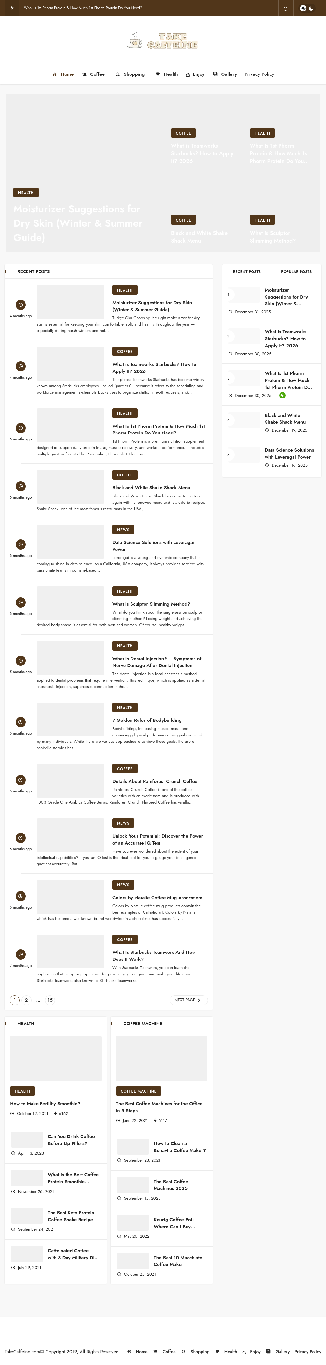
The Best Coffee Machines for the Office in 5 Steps (159, 1107)
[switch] (307, 8)
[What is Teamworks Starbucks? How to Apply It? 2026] (202, 133)
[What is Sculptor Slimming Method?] (281, 213)
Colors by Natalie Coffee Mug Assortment (157, 897)
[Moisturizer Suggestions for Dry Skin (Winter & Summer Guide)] (84, 173)
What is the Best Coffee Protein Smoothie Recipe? (73, 1181)
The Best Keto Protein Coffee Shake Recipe (71, 1216)
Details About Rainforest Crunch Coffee (154, 781)
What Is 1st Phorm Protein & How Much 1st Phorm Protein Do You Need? (83, 8)
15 (50, 999)
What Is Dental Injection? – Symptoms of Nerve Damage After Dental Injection (156, 662)
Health (166, 74)
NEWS (123, 530)
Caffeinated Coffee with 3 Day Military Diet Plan (73, 1257)
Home (63, 74)
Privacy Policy (259, 74)
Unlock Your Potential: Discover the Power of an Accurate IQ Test (157, 839)
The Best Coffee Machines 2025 (171, 1185)
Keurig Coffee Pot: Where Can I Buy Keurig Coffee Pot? (174, 1226)
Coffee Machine (139, 1091)
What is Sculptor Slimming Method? (151, 603)
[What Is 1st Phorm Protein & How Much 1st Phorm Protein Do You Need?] (281, 133)
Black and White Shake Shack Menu (152, 487)
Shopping (130, 74)
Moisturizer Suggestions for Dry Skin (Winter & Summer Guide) (152, 306)
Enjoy (195, 75)
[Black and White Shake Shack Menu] (202, 213)
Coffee (93, 74)
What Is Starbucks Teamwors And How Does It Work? (154, 956)
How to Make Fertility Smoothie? (45, 1103)
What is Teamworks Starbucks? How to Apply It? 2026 (154, 368)
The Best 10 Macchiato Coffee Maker (178, 1261)
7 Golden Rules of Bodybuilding (146, 720)
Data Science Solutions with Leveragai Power (153, 546)
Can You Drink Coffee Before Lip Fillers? (71, 1140)
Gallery (224, 74)
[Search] (286, 8)
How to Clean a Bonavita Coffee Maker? (180, 1147)
